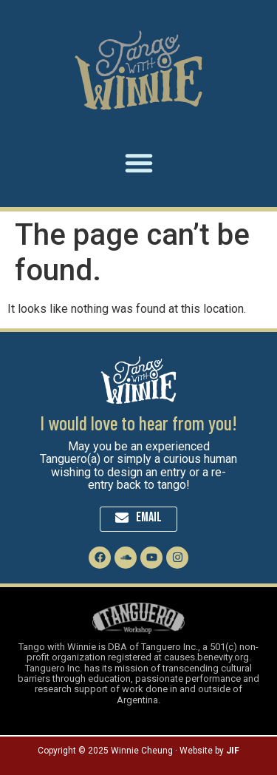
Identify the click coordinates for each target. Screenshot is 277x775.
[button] (139, 163)
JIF (232, 750)
